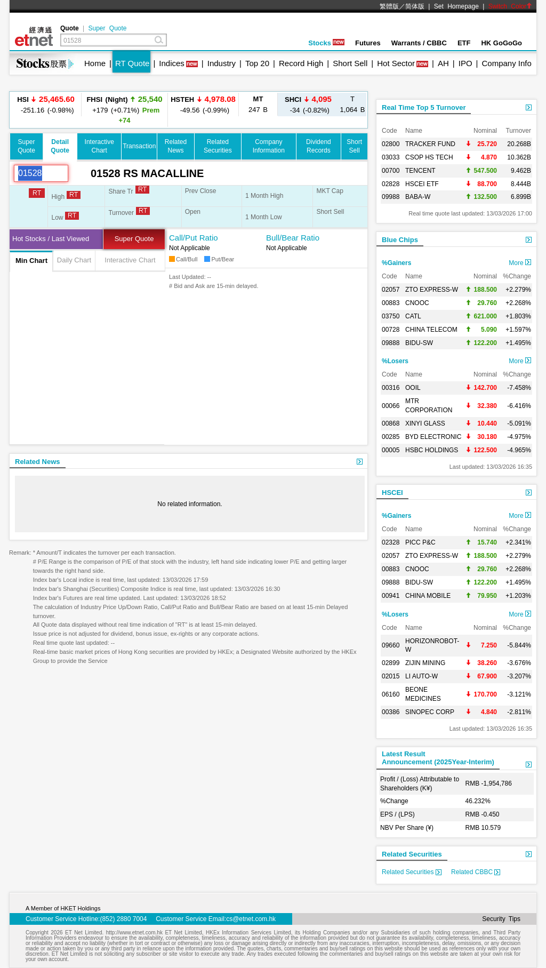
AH (443, 63)
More (520, 263)
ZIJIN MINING (425, 663)
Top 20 (257, 63)
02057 (390, 289)
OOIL (413, 387)
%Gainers (396, 263)
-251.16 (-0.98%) (46, 104)
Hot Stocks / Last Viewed (50, 239)
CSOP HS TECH (429, 157)
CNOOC (417, 303)
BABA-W (417, 197)
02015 (390, 676)
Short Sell (350, 63)
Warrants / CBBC (419, 43)
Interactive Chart (130, 260)
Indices (171, 63)
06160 (390, 694)
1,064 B (352, 104)
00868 (390, 423)
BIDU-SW (419, 343)
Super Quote (107, 28)
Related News (37, 462)
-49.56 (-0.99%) (203, 104)
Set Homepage (456, 6)
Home (95, 63)
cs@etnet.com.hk (251, 919)
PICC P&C (420, 542)
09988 (390, 197)
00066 (390, 406)
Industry (221, 63)
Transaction (139, 146)
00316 (390, 387)
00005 (390, 450)
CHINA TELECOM (431, 329)
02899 (390, 663)
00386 (390, 712)
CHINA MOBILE (428, 595)
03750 (390, 316)
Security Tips (501, 919)
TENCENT (420, 170)
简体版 (414, 6)
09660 (390, 645)
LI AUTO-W (421, 676)
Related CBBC (475, 872)
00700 (390, 170)
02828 (390, 184)
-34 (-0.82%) (308, 104)
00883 (390, 303)
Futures (368, 43)
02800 (390, 144)
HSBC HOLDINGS (431, 450)
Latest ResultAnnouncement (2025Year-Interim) (438, 758)
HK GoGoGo (501, 43)
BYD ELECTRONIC (433, 437)
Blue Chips (400, 240)
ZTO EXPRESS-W (431, 289)
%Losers (395, 361)
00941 (390, 595)
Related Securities (412, 854)
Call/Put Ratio (193, 237)
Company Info (506, 63)
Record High (301, 63)
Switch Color (510, 6)
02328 (390, 542)
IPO (465, 63)
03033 (390, 157)
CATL (413, 316)
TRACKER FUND (430, 144)
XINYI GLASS (425, 423)
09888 (390, 343)
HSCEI (392, 493)
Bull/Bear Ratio (292, 237)
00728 (390, 329)
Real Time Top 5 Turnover (423, 107)
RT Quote (132, 63)
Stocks (326, 43)
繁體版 (389, 6)
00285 (390, 437)
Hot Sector (396, 63)
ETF (464, 43)
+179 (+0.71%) (124, 109)
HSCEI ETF (422, 184)
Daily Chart (74, 260)
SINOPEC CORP (429, 712)
